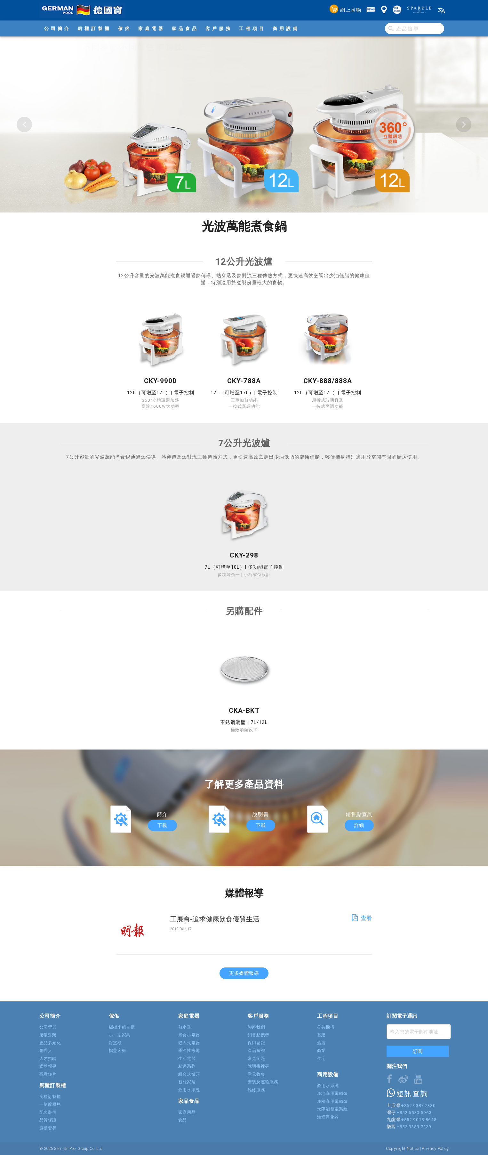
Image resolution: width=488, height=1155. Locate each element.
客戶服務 (218, 28)
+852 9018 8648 (418, 1119)
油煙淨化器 (328, 1117)
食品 (182, 1120)
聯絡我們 (256, 1027)
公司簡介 (57, 28)
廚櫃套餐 (48, 1128)
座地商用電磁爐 (332, 1093)
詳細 (359, 825)
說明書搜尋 (258, 1066)
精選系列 (187, 1066)
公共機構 (326, 1027)
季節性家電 (189, 1050)
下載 (162, 825)
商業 (321, 1050)
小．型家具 (120, 1035)
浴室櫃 (115, 1043)
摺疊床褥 (117, 1050)
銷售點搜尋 (258, 1035)
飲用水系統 (189, 1090)
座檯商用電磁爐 (332, 1101)
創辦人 (45, 1050)
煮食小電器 (189, 1035)
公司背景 (48, 1027)
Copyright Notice (402, 1148)
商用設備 (286, 28)
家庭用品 (187, 1112)
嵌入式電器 (189, 1043)
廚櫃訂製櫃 (94, 28)
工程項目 (252, 28)
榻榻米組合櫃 (122, 1027)
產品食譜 (256, 1050)
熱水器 (184, 1027)
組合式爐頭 (189, 1074)
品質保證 (48, 1120)
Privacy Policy (435, 1148)
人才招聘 (48, 1058)
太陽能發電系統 (332, 1109)
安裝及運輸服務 (263, 1082)
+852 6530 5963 (413, 1112)
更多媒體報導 (244, 973)
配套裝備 (48, 1112)
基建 (321, 1035)
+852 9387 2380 (418, 1105)
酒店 (321, 1043)
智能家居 (187, 1082)
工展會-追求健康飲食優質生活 (215, 919)
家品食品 (185, 28)
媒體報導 (48, 1066)
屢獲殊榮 (48, 1035)
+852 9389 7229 (413, 1126)
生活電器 (187, 1058)
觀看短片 (48, 1074)
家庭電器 (151, 28)
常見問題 (256, 1058)
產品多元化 (50, 1043)
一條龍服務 (50, 1104)
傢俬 (125, 28)
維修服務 (256, 1090)
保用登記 (256, 1043)
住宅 (321, 1058)
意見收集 (256, 1074)
